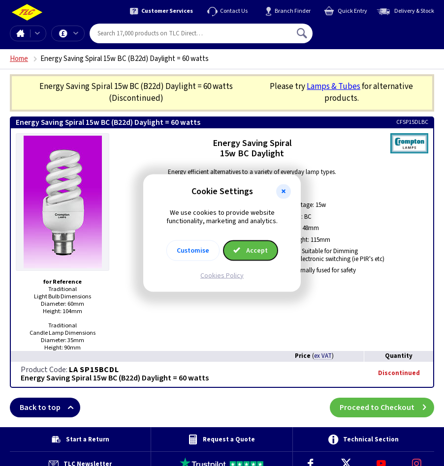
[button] (283, 191)
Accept (250, 250)
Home (20, 33)
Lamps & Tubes (333, 86)
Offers (75, 33)
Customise (193, 250)
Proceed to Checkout (387, 407)
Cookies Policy (222, 275)
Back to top (50, 407)
